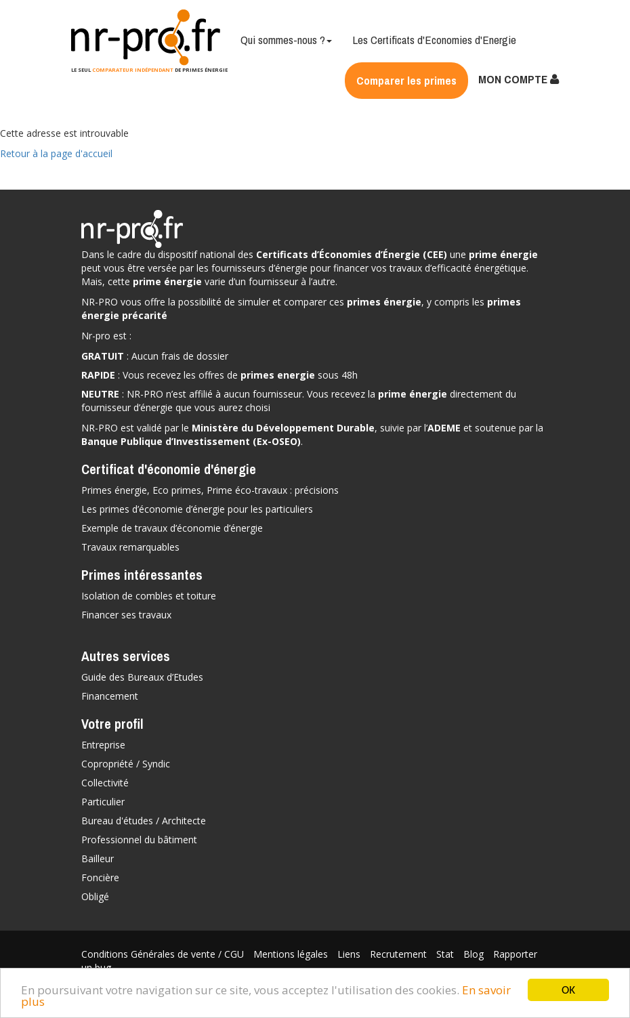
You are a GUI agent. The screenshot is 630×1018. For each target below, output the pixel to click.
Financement (109, 696)
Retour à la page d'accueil (56, 153)
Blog (474, 954)
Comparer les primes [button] (406, 80)
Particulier (103, 801)
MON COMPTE (518, 79)
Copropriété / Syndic (125, 763)
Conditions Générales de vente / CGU (164, 954)
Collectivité (105, 782)
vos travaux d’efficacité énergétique (448, 267)
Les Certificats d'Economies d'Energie (434, 39)
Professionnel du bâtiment (139, 839)
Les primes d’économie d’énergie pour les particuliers (197, 509)
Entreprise (103, 744)
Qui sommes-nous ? (286, 39)
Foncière (100, 877)
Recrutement (399, 954)
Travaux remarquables (130, 546)
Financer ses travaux (126, 614)
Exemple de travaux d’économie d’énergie (172, 528)
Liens (350, 954)
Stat (446, 954)
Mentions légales (292, 954)
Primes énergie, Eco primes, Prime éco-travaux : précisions (210, 490)
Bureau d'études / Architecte (143, 820)
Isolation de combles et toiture (148, 595)
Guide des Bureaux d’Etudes (142, 677)
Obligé (95, 896)
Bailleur (97, 858)
